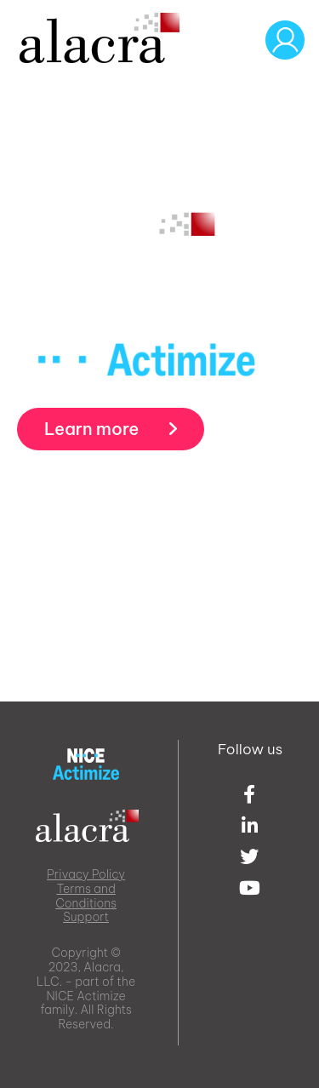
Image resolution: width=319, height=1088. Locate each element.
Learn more (110, 428)
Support (86, 917)
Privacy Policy (86, 874)
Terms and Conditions (86, 896)
